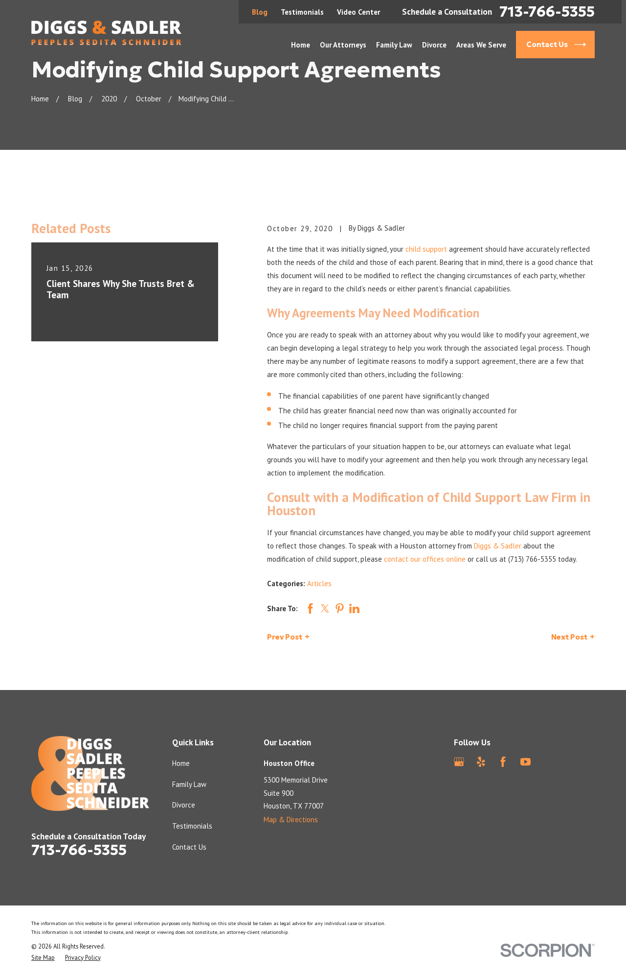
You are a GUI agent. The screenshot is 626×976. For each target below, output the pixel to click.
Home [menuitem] (300, 44)
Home (181, 763)
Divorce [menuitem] (434, 44)
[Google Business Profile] (459, 762)
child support (426, 249)
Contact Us (189, 847)
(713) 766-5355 (532, 559)
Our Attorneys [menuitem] (343, 44)
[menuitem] (43, 957)
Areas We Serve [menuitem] (481, 44)
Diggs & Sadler (497, 545)
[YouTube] (525, 762)
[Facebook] (503, 762)
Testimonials (302, 12)
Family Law (189, 784)
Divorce (183, 804)
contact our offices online (425, 559)
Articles (319, 583)
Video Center (358, 12)
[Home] (106, 33)
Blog (260, 12)
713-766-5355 (547, 11)
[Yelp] (481, 762)
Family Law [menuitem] (394, 44)
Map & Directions (291, 819)
